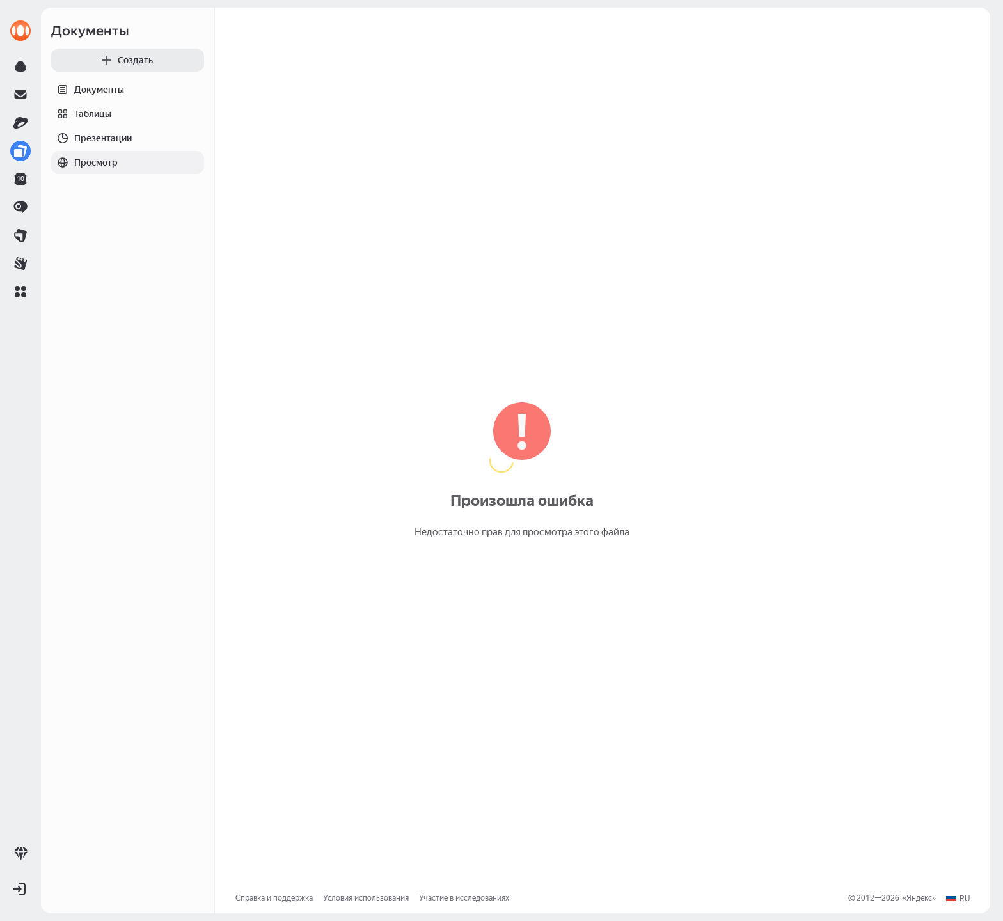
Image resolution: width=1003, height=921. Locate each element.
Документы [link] (90, 30)
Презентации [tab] (91, 138)
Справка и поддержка (274, 897)
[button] (20, 291)
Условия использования (366, 897)
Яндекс (919, 897)
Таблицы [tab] (81, 113)
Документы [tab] (87, 89)
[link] (20, 30)
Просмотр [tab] (84, 162)
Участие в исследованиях (464, 897)
